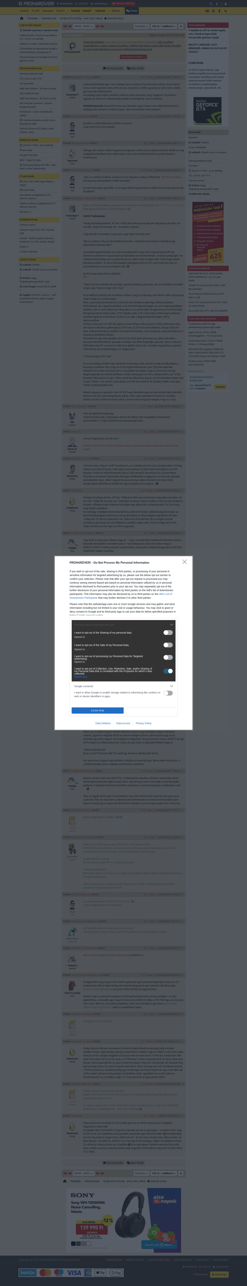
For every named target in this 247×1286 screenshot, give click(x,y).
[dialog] (123, 643)
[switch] (168, 632)
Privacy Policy (143, 723)
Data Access (123, 723)
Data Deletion (103, 723)
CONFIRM (97, 710)
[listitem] (123, 625)
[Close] (185, 562)
